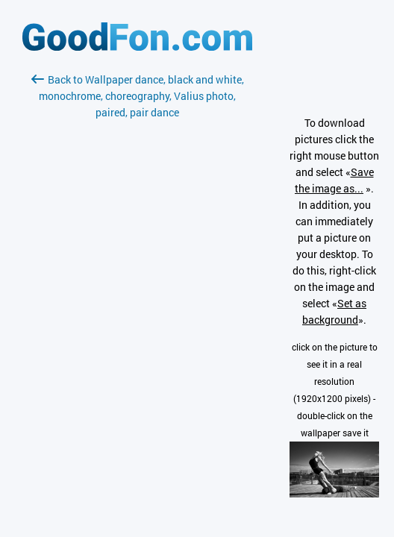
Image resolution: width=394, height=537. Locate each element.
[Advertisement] (137, 297)
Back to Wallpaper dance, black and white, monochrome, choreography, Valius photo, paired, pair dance (137, 95)
